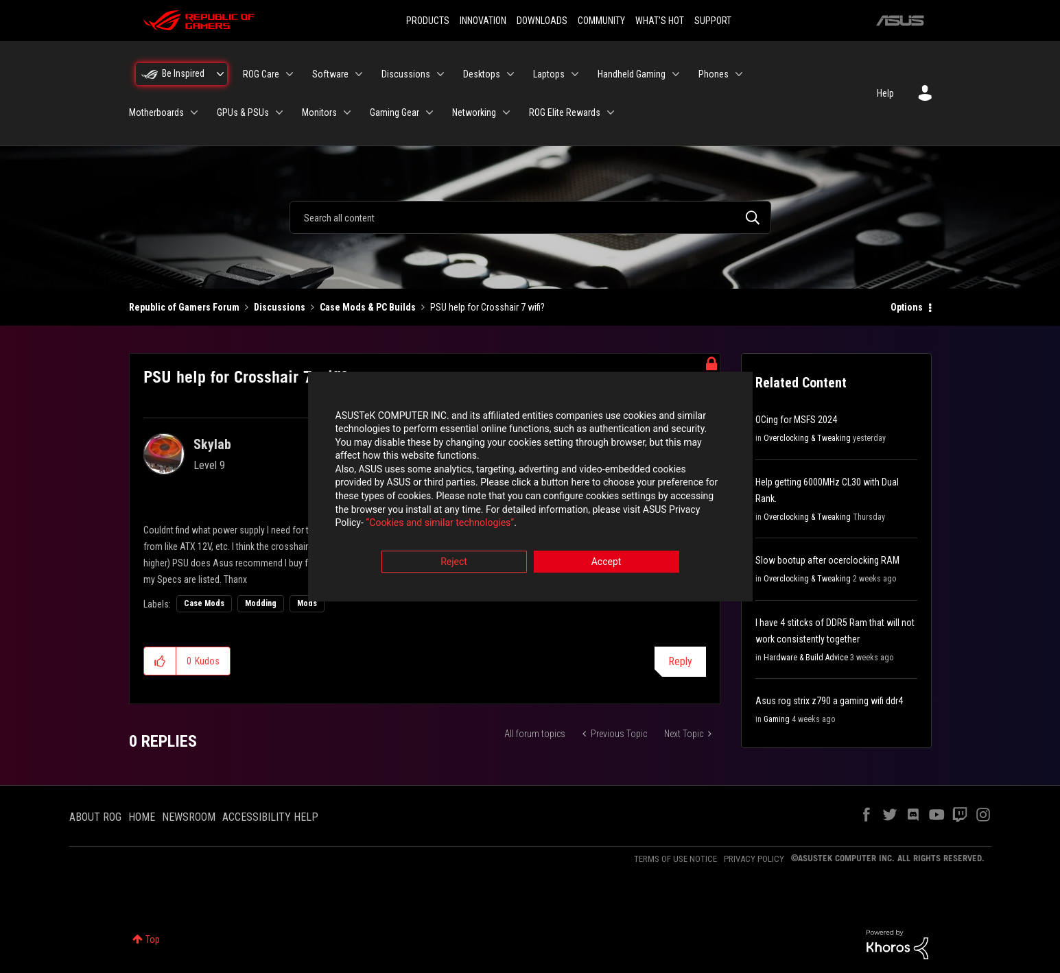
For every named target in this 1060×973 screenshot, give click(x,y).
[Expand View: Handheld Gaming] (676, 74)
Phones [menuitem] (713, 74)
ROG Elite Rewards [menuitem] (564, 112)
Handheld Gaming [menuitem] (632, 74)
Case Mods (204, 603)
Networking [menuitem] (474, 112)
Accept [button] (606, 562)
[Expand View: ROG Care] (289, 74)
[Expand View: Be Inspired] (220, 74)
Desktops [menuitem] (481, 74)
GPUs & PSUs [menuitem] (243, 112)
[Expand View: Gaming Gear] (429, 112)
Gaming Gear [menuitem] (394, 112)
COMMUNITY (601, 20)
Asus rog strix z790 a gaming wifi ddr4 (829, 700)
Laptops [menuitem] (549, 74)
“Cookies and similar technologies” (440, 523)
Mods (307, 603)
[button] (160, 661)
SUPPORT (712, 20)
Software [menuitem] (330, 74)
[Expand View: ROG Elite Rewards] (610, 112)
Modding (260, 603)
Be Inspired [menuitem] (183, 73)
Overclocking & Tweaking (807, 438)
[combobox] (530, 217)
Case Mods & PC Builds (368, 307)
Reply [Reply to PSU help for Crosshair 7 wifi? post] (680, 661)
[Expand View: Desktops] (510, 74)
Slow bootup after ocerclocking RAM (827, 560)
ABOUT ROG (95, 817)
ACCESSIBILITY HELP (270, 817)
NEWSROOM (188, 817)
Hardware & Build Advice (806, 657)
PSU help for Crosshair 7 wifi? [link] (487, 307)
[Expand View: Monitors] (347, 112)
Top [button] (152, 939)
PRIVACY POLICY (754, 859)
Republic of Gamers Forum (184, 307)
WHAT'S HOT (659, 20)
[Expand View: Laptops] (575, 74)
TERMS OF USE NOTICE (675, 859)
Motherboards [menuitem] (156, 112)
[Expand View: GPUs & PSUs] (279, 112)
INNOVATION (483, 20)
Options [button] (907, 307)
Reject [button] (453, 562)
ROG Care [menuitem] (261, 74)
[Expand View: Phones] (739, 74)
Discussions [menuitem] (405, 74)
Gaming (777, 719)
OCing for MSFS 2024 (796, 419)
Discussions (279, 307)
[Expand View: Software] (359, 74)
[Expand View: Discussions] (440, 74)
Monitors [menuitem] (319, 112)
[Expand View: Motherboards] (194, 112)
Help (885, 93)
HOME (141, 817)
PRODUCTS (427, 20)
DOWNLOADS (542, 20)
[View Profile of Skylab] (212, 444)
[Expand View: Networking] (506, 112)
